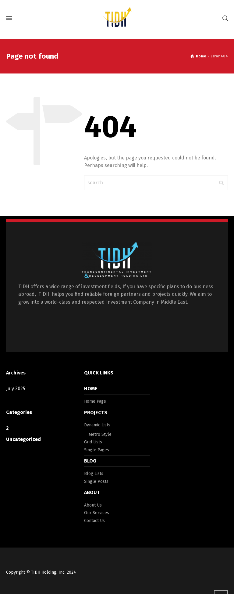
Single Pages (96, 449)
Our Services (96, 512)
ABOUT (92, 492)
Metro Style (100, 434)
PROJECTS (95, 412)
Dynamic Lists (97, 425)
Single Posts (96, 481)
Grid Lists (93, 442)
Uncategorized (23, 439)
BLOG (90, 461)
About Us (93, 505)
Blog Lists (93, 473)
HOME (91, 388)
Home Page (95, 401)
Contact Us (94, 520)
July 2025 (15, 388)
